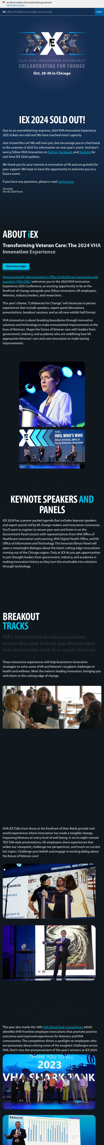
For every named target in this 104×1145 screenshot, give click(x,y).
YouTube (85, 152)
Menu (99, 11)
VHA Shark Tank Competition (62, 1027)
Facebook (65, 152)
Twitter (53, 152)
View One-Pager (16, 266)
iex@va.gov (65, 182)
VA (27, 11)
